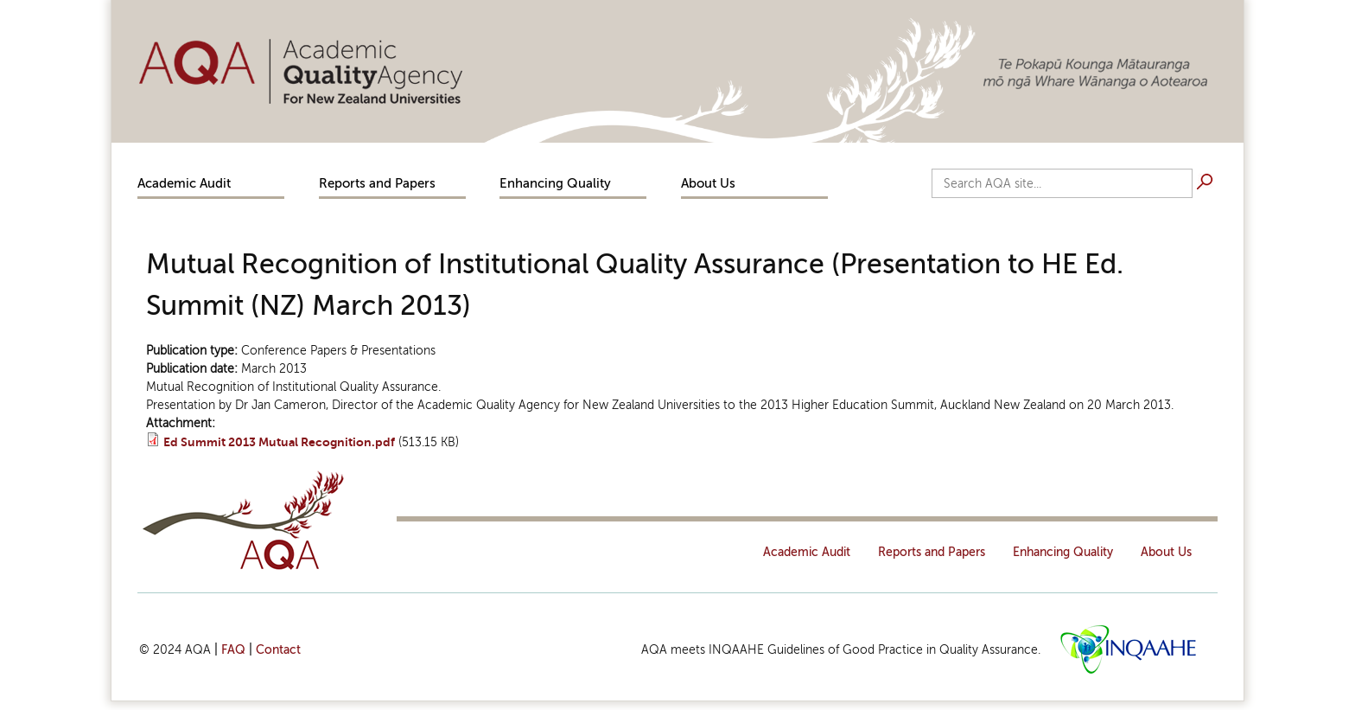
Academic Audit (184, 183)
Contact (278, 649)
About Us (708, 183)
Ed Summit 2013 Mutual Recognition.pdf (279, 442)
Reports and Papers (377, 183)
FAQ (233, 649)
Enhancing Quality (555, 183)
